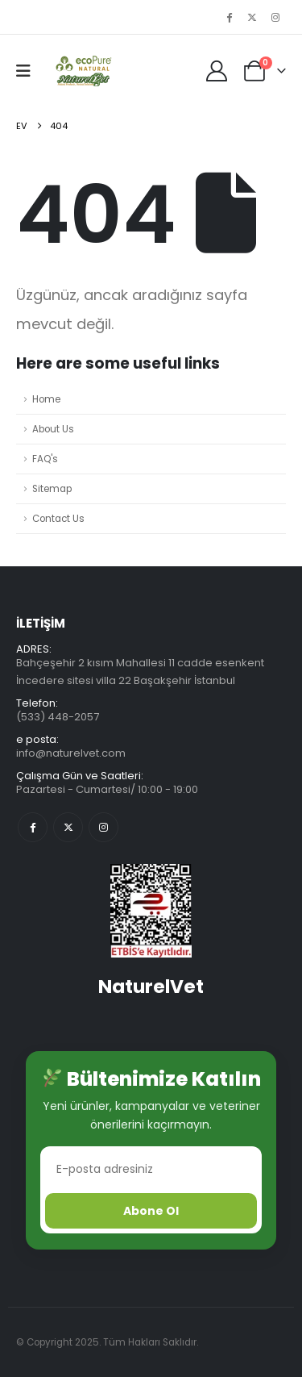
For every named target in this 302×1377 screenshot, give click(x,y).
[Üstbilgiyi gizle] (81, 71)
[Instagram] (275, 16)
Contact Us (58, 518)
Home (46, 399)
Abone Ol (151, 1211)
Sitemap (52, 488)
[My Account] (217, 71)
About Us (53, 429)
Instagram (103, 827)
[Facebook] (228, 16)
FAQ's (45, 459)
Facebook (33, 827)
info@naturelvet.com (71, 753)
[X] (252, 16)
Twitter (68, 827)
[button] (28, 71)
